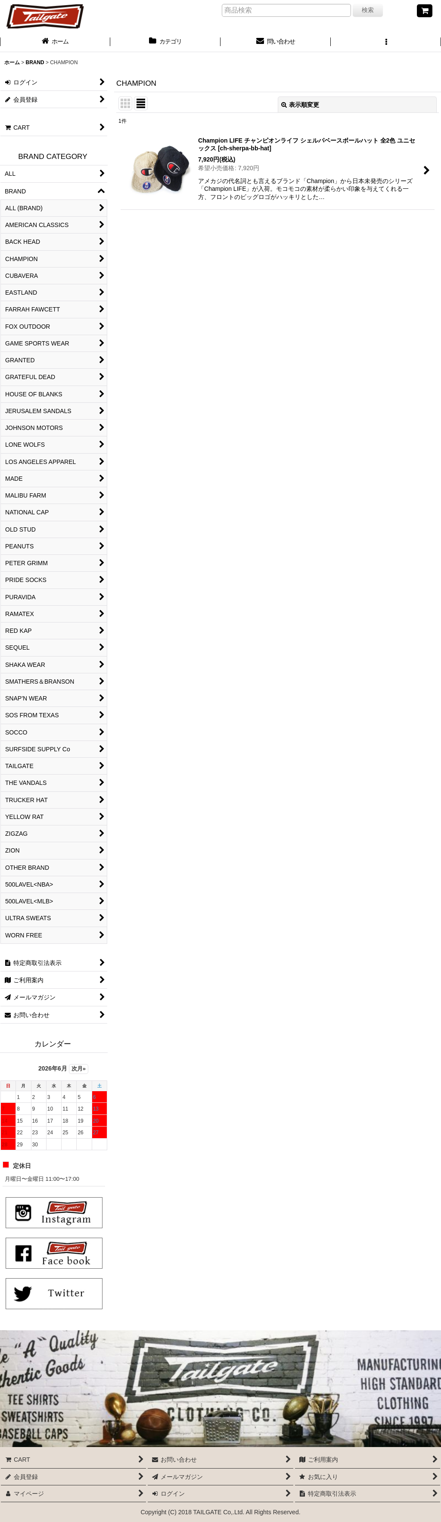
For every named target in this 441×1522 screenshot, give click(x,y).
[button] (386, 42)
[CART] (424, 10)
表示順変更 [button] (300, 104)
